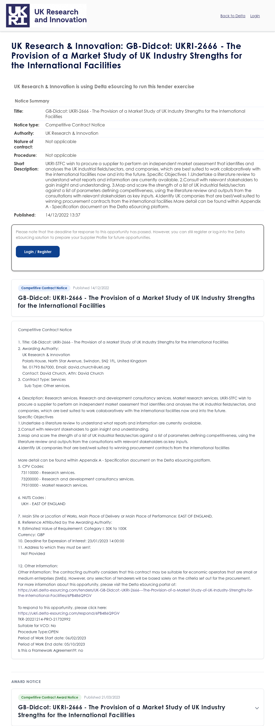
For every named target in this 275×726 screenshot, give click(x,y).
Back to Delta (232, 15)
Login (255, 15)
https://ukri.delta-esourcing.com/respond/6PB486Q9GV (69, 613)
